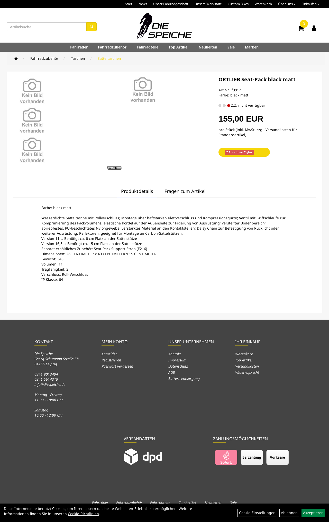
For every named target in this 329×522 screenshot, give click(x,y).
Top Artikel (178, 47)
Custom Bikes (238, 4)
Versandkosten (247, 366)
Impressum (177, 360)
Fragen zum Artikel (185, 191)
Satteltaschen (109, 58)
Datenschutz (178, 366)
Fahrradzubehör (112, 47)
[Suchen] (91, 26)
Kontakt (174, 353)
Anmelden (109, 353)
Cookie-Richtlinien (83, 513)
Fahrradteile (147, 47)
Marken (252, 47)
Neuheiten (208, 47)
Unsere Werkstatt (208, 4)
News (143, 4)
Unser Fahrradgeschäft (170, 4)
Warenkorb (263, 4)
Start (128, 4)
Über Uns (286, 4)
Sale (231, 47)
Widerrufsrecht (247, 372)
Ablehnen (289, 512)
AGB (171, 372)
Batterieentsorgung (184, 378)
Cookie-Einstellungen (257, 512)
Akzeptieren (313, 512)
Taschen (78, 58)
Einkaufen (310, 4)
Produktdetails (137, 191)
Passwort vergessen (117, 366)
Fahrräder (79, 47)
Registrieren (111, 360)
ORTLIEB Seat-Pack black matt (257, 79)
